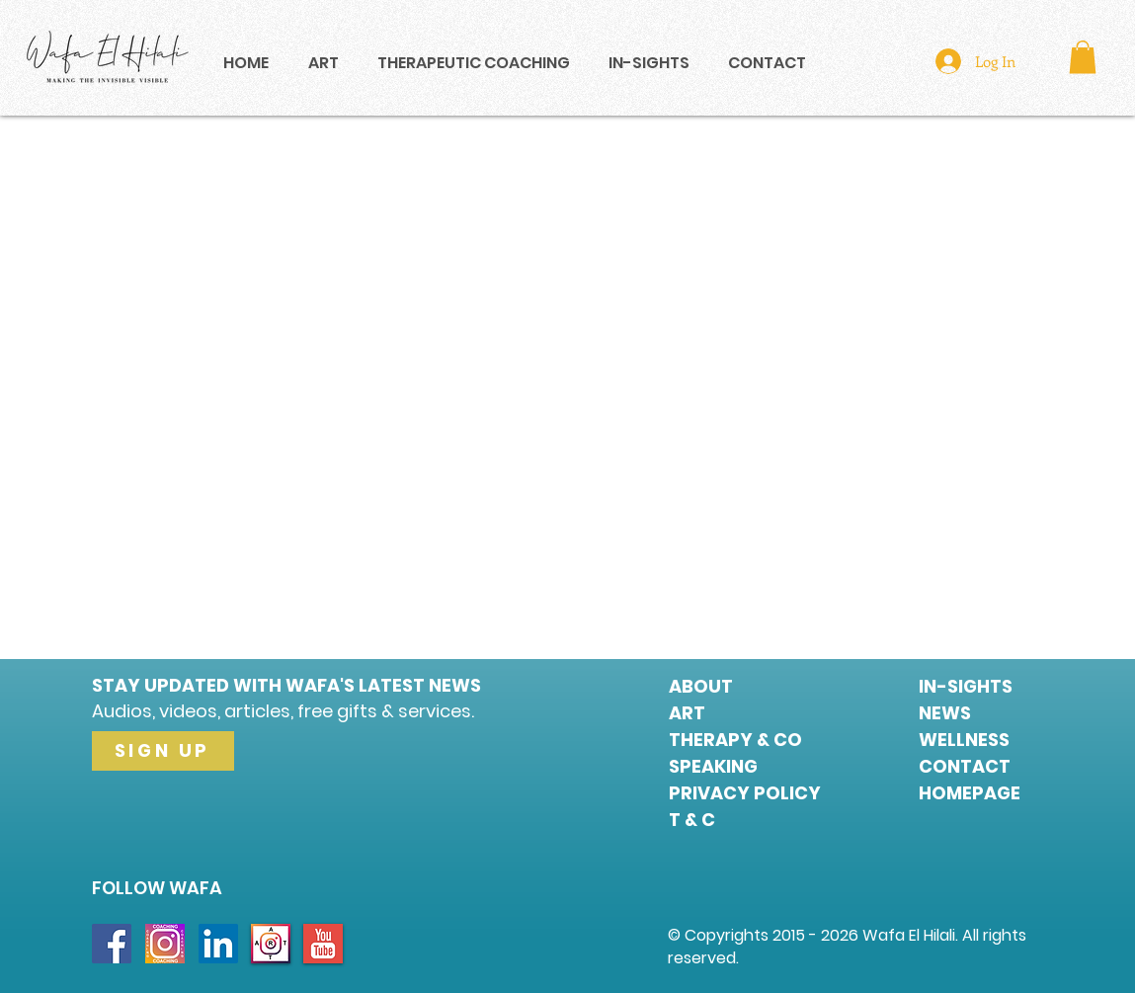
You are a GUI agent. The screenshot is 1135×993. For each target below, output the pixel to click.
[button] (1082, 57)
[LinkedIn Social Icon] (218, 943)
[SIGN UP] (163, 751)
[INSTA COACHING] (165, 943)
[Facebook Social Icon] (111, 943)
